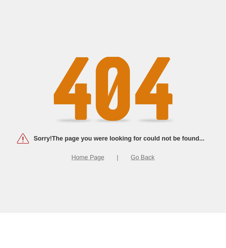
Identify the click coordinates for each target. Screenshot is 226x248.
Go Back (143, 157)
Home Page (87, 157)
